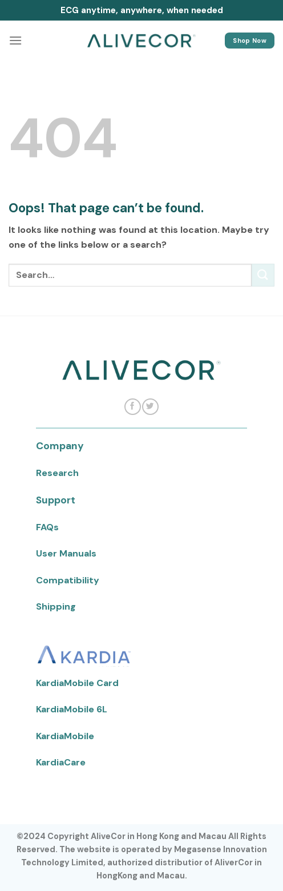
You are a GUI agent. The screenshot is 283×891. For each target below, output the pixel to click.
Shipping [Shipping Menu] (56, 606)
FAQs (47, 527)
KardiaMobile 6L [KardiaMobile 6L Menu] (71, 709)
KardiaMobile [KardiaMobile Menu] (65, 736)
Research (57, 473)
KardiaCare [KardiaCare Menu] (61, 762)
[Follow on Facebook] (132, 406)
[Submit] (263, 275)
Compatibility (67, 580)
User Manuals (66, 553)
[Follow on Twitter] (150, 406)
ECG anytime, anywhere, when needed (141, 10)
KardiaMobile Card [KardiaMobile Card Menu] (77, 683)
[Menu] (15, 40)
